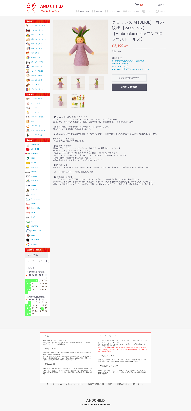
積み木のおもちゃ (37, 35)
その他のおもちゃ (37, 89)
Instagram (97, 11)
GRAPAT (34, 176)
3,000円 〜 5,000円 (120, 63)
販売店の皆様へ (122, 384)
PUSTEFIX (34, 226)
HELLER (34, 190)
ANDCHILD (95, 400)
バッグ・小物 (35, 103)
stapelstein (35, 240)
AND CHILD (35, 149)
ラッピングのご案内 (131, 11)
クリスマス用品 (36, 135)
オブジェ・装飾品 (37, 117)
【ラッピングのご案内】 (105, 344)
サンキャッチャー (37, 126)
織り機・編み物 (36, 75)
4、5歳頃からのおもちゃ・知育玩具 (128, 61)
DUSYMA (34, 167)
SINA (33, 235)
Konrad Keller (35, 208)
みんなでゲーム (36, 66)
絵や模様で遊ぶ (36, 57)
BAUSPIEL (34, 153)
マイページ (147, 11)
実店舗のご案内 (82, 11)
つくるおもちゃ (36, 44)
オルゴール (35, 112)
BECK (33, 158)
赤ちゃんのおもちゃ (38, 25)
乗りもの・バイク (37, 62)
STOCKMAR (35, 244)
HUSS (33, 194)
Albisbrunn (35, 144)
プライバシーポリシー (75, 384)
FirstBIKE (34, 172)
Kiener (33, 203)
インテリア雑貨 (36, 99)
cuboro (33, 163)
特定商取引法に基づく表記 (100, 384)
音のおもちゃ (35, 53)
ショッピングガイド (112, 11)
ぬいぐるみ (35, 84)
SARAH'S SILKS (36, 231)
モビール (34, 108)
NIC (32, 222)
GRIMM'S (34, 181)
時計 (32, 121)
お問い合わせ (137, 384)
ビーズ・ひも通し (37, 71)
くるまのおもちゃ (37, 30)
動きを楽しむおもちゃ (39, 39)
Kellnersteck (35, 199)
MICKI (33, 212)
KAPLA (33, 185)
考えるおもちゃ (36, 48)
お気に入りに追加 (129, 87)
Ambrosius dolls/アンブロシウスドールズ (130, 69)
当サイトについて (55, 384)
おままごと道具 (36, 80)
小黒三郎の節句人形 (38, 130)
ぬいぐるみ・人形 (120, 66)
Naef (33, 217)
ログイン (160, 11)
